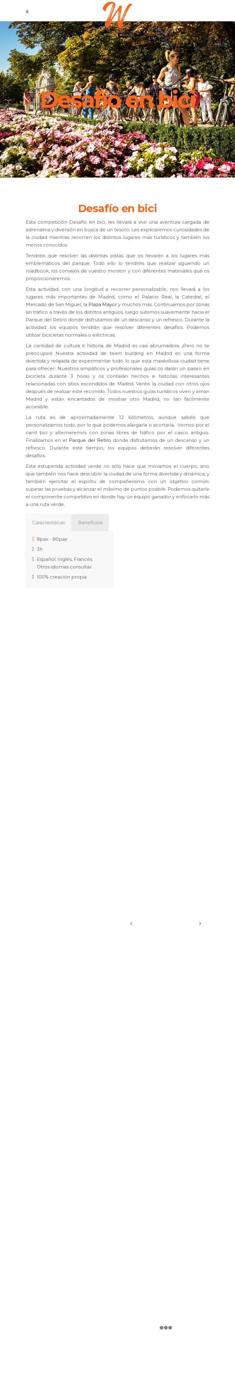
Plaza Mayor (102, 304)
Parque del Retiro (90, 440)
